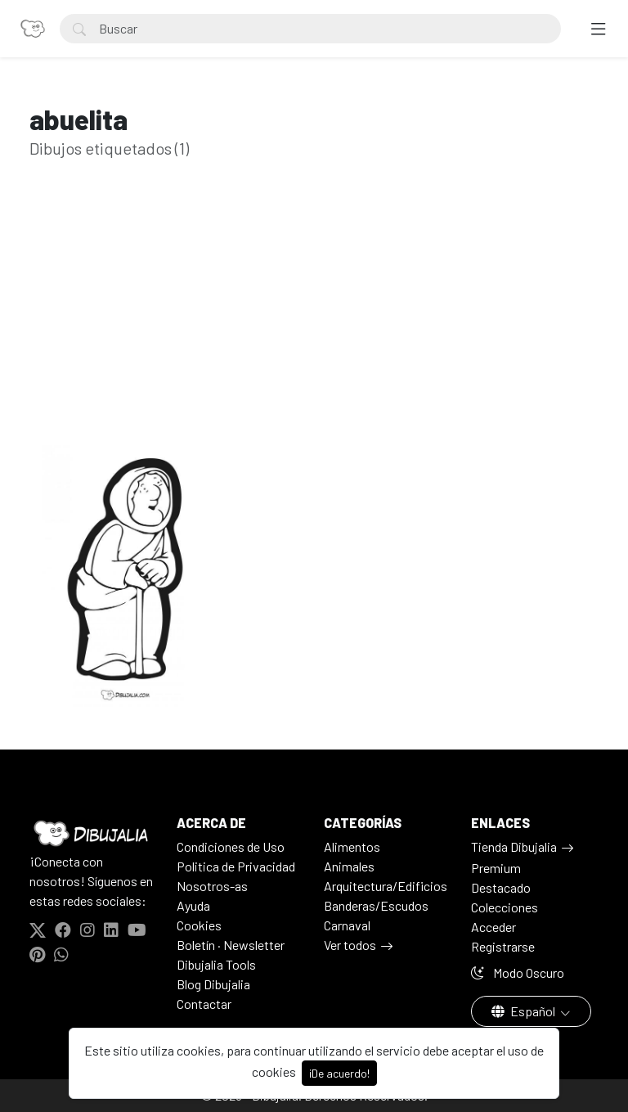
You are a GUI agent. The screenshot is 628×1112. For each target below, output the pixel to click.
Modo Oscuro (517, 972)
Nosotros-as (212, 886)
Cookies (199, 925)
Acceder (493, 926)
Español (524, 1011)
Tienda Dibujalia (514, 846)
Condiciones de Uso (231, 846)
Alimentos (352, 846)
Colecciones (504, 907)
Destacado (501, 887)
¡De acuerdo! (339, 1073)
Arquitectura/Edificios (385, 886)
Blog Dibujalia (213, 984)
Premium (496, 868)
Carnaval (347, 925)
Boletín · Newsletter (231, 944)
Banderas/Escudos (376, 905)
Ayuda (193, 905)
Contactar (204, 1003)
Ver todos (350, 944)
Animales (349, 866)
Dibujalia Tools (216, 964)
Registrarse (503, 946)
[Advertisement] (314, 327)
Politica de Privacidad (236, 866)
